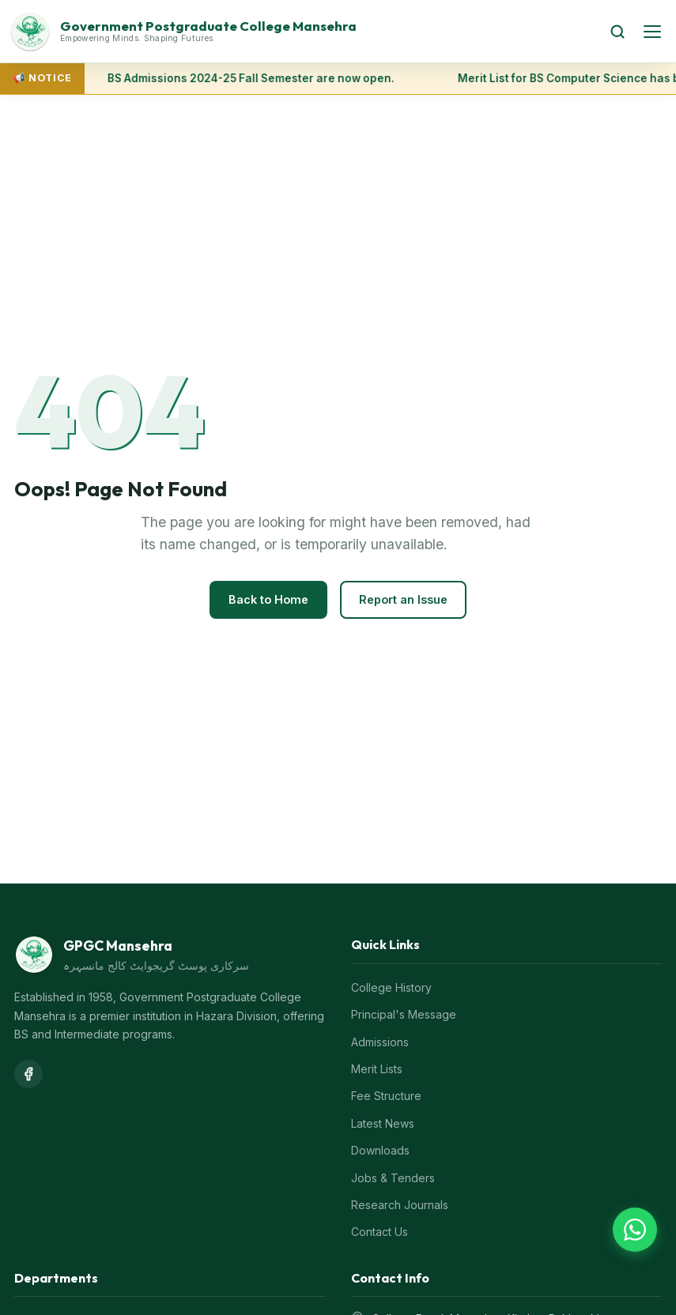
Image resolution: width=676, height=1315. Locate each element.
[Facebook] (28, 1074)
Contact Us (379, 1231)
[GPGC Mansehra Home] (300, 31)
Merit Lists (376, 1069)
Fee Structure (386, 1095)
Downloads (380, 1150)
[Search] (617, 31)
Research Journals (399, 1204)
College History (391, 987)
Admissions (380, 1042)
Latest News (382, 1123)
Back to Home (268, 599)
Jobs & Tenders (393, 1178)
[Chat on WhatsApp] (635, 1230)
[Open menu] (652, 31)
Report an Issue (403, 599)
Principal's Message (403, 1014)
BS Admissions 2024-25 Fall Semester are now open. (251, 78)
